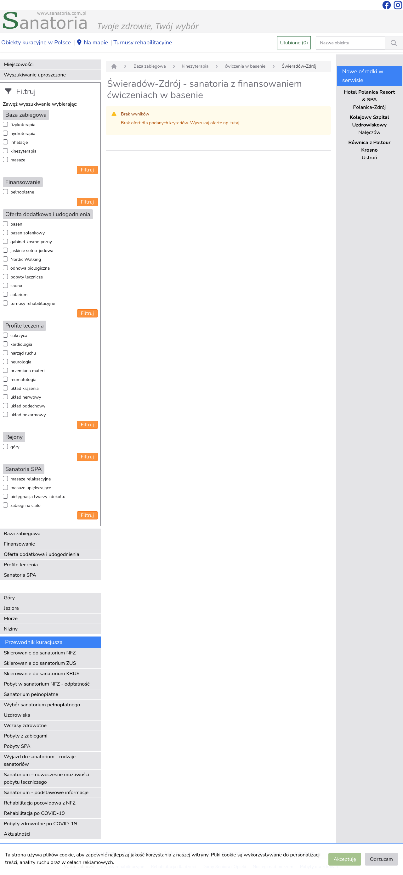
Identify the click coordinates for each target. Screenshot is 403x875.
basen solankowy (27, 233)
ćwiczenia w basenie (245, 66)
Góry (9, 597)
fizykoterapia (22, 125)
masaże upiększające (30, 488)
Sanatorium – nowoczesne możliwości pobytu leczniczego (46, 778)
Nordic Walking (25, 259)
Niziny (11, 628)
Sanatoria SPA (20, 575)
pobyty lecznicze (26, 277)
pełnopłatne (22, 192)
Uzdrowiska (17, 715)
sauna (16, 286)
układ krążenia (24, 388)
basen (16, 224)
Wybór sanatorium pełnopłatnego (42, 704)
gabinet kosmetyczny (31, 242)
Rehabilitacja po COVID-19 (34, 813)
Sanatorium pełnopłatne (31, 694)
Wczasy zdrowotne (25, 725)
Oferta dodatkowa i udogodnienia (41, 554)
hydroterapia (22, 134)
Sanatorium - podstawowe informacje (46, 792)
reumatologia (23, 380)
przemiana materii (28, 371)
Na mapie (92, 43)
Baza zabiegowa (22, 533)
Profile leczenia (21, 564)
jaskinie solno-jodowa (32, 251)
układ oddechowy (27, 406)
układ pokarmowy (28, 415)
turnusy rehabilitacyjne (32, 303)
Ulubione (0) (294, 42)
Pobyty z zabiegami (25, 735)
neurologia (20, 362)
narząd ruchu (23, 353)
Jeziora (11, 608)
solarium (18, 295)
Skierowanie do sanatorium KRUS (42, 673)
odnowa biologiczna (30, 268)
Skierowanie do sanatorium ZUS (40, 663)
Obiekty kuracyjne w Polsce (36, 42)
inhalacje (19, 142)
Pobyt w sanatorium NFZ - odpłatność (46, 684)
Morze (11, 618)
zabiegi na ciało (25, 505)
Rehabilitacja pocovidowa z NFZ (40, 802)
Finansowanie (19, 544)
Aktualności (17, 834)
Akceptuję (344, 859)
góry (15, 447)
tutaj (234, 123)
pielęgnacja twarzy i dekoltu (37, 497)
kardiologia (21, 344)
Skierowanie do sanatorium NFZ (40, 652)
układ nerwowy (25, 397)
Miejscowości (18, 64)
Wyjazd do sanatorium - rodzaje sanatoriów (40, 760)
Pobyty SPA (17, 746)
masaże (17, 160)
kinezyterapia (23, 151)
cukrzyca (18, 336)
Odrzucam (381, 859)
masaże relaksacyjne (30, 479)
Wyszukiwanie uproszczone (35, 74)
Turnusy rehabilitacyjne (142, 42)
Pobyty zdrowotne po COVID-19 (40, 823)
